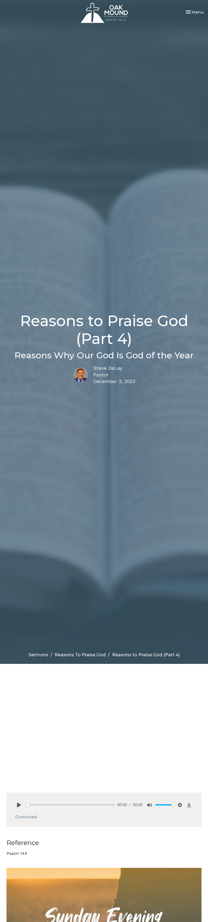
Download (26, 816)
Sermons (38, 654)
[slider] (70, 804)
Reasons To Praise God (80, 654)
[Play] (19, 805)
